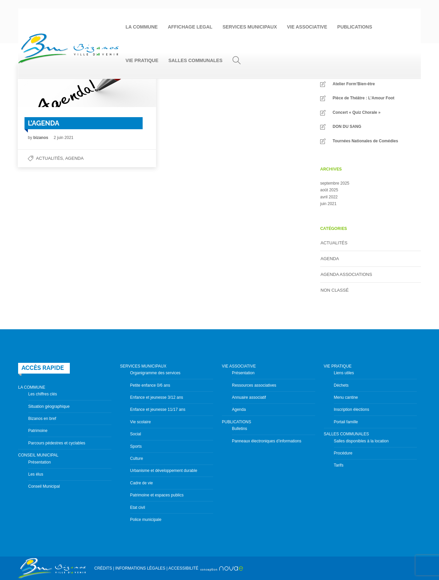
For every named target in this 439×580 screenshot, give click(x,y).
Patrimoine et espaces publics (157, 495)
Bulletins (239, 428)
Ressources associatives (254, 385)
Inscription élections (351, 409)
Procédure (343, 453)
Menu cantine (346, 397)
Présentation (39, 462)
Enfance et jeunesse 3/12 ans (156, 397)
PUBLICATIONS (354, 27)
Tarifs (339, 465)
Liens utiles (344, 373)
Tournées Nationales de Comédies (365, 141)
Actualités (49, 158)
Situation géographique (48, 406)
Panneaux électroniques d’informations (266, 441)
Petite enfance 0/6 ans (150, 385)
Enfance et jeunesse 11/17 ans (158, 409)
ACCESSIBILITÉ (183, 568)
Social (135, 434)
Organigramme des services (155, 373)
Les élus (35, 474)
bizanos (41, 137)
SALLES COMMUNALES (195, 60)
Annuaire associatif (249, 397)
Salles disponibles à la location (361, 441)
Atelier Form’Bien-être (354, 84)
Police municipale (145, 519)
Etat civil (137, 507)
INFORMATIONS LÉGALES (140, 568)
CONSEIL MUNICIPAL (38, 455)
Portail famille (346, 422)
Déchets (341, 385)
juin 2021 (328, 203)
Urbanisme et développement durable (163, 470)
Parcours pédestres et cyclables (56, 443)
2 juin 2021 (64, 137)
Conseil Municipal (44, 486)
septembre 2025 (334, 183)
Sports (136, 446)
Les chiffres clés (42, 394)
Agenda (74, 158)
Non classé (335, 290)
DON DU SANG (347, 126)
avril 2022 (329, 197)
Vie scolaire (140, 422)
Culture (136, 458)
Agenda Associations (346, 274)
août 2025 (329, 190)
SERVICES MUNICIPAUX (250, 27)
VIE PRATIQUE (142, 60)
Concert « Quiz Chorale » (357, 112)
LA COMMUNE (142, 27)
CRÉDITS (103, 568)
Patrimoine (37, 430)
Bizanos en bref (42, 418)
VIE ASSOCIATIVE (307, 27)
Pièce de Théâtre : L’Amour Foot (363, 98)
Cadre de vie (141, 483)
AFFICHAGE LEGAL (190, 27)
